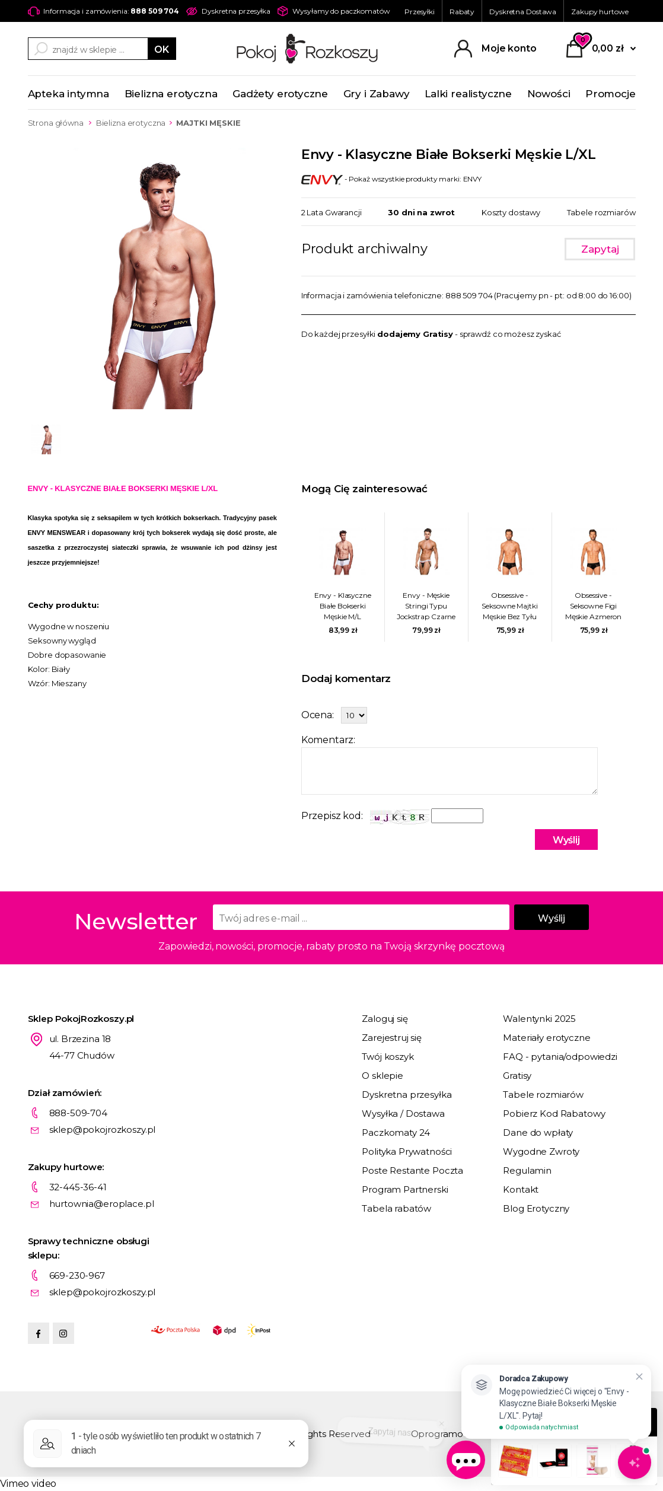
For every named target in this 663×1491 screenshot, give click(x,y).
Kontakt (520, 1189)
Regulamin (527, 1170)
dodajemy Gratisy (415, 334)
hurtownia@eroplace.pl (101, 1203)
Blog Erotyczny (536, 1208)
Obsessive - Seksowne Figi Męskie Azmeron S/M (593, 606)
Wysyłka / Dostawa (403, 1113)
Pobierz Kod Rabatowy (554, 1113)
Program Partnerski (405, 1189)
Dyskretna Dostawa (522, 11)
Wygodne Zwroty (541, 1151)
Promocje (610, 94)
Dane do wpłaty (538, 1132)
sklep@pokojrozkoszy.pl (102, 1129)
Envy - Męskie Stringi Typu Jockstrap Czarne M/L (426, 606)
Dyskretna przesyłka (406, 1094)
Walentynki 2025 (539, 1018)
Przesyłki (419, 11)
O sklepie (382, 1075)
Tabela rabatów (396, 1208)
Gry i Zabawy (376, 94)
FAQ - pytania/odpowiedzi (560, 1056)
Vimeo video (28, 1483)
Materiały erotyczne (546, 1037)
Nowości (548, 94)
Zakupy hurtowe (599, 11)
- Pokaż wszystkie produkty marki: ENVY (391, 178)
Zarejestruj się (392, 1037)
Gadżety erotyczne (280, 94)
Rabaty (462, 11)
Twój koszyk (387, 1056)
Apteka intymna (69, 94)
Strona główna (56, 123)
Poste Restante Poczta (412, 1170)
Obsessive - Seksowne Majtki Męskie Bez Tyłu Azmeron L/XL (509, 606)
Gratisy (517, 1075)
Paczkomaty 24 (396, 1132)
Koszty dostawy (511, 212)
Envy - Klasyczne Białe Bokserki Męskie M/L (342, 606)
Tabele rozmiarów (601, 212)
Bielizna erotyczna (171, 94)
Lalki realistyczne (468, 94)
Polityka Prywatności (407, 1151)
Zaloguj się (384, 1018)
